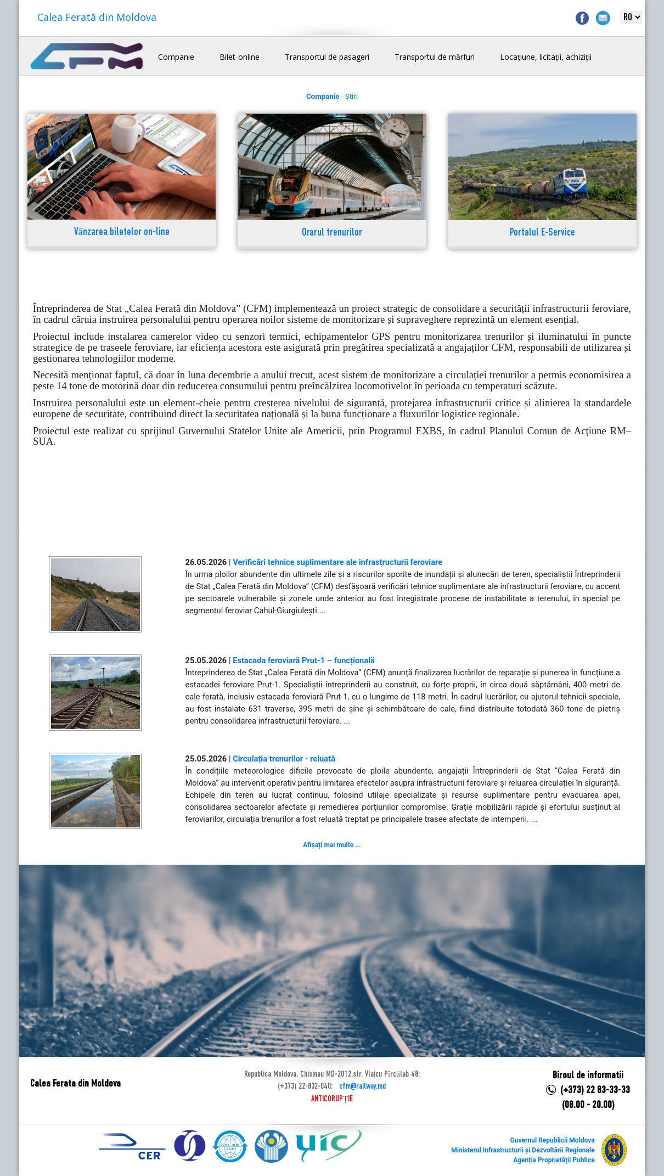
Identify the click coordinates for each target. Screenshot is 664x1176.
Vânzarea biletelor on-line (122, 232)
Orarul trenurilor (332, 233)
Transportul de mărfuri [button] (435, 57)
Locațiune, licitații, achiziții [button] (546, 57)
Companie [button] (176, 57)
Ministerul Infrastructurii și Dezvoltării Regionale (522, 1150)
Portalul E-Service (542, 233)
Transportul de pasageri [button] (327, 57)
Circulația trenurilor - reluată (284, 759)
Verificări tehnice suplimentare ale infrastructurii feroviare (337, 562)
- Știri (332, 96)
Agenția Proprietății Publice (553, 1160)
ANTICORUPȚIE (332, 1099)
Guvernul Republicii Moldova (552, 1140)
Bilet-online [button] (240, 57)
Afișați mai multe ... (332, 845)
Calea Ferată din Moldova (96, 17)
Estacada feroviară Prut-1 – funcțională (304, 660)
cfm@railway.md (362, 1086)
